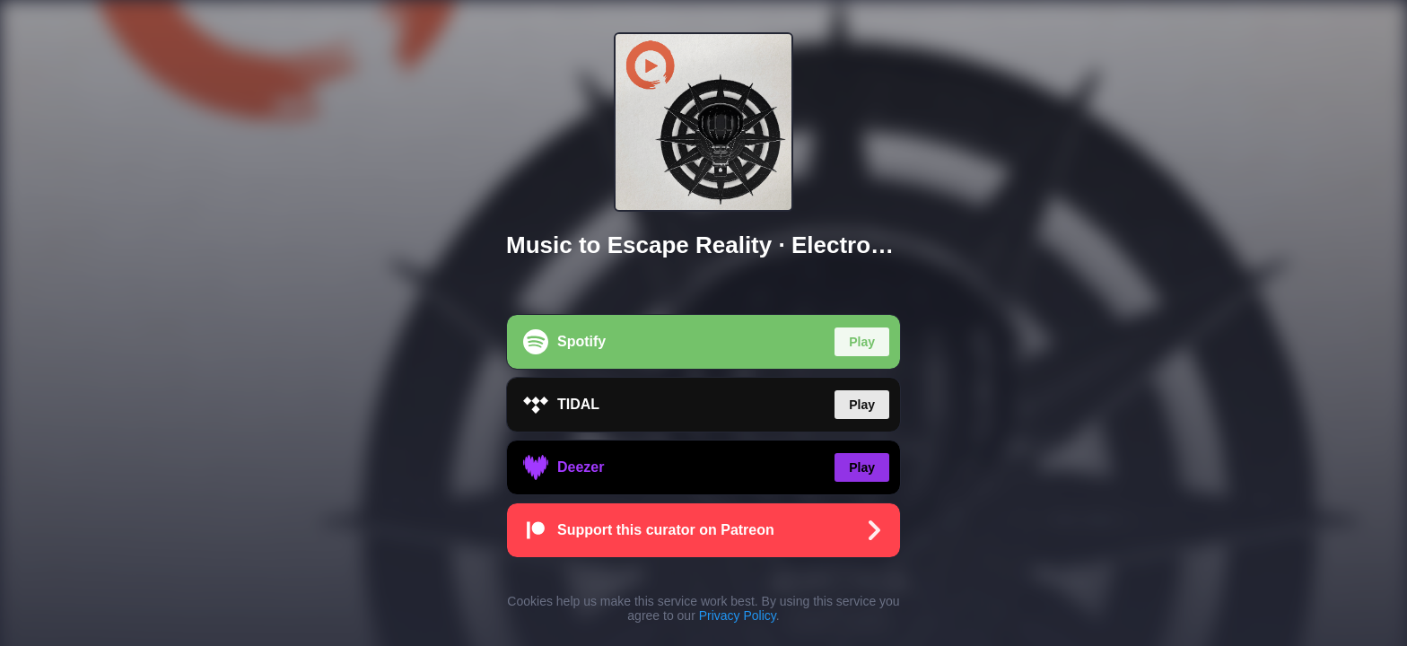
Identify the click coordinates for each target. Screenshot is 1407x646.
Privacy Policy (737, 615)
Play (862, 342)
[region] (703, 323)
